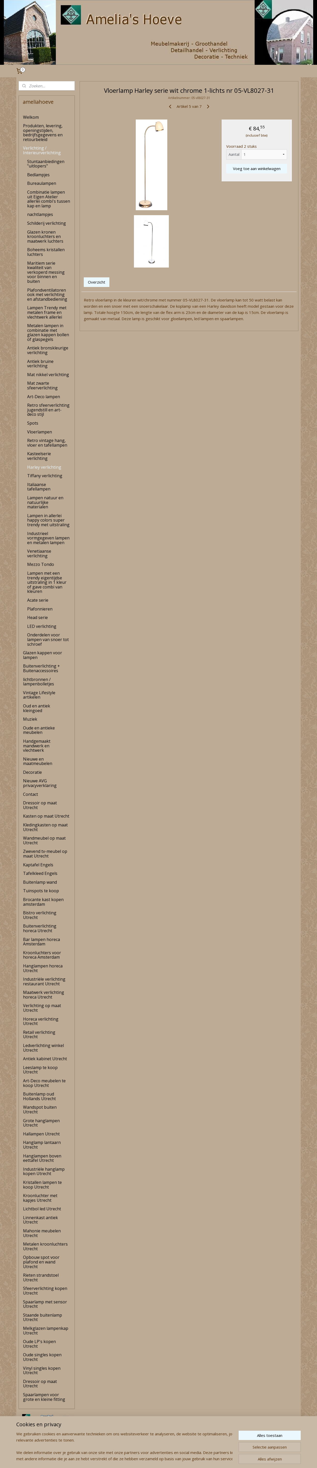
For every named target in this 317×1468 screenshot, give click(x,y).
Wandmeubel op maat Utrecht (44, 840)
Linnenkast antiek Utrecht (40, 1220)
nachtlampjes (40, 214)
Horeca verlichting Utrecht (40, 1021)
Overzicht (96, 282)
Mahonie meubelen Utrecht (42, 1233)
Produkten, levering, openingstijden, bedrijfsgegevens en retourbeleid (43, 132)
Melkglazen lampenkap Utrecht (45, 1330)
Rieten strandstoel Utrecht (41, 1277)
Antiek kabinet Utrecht (45, 1059)
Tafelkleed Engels (40, 873)
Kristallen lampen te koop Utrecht (42, 1184)
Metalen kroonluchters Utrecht (45, 1246)
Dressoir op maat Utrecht (40, 805)
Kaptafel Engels (38, 865)
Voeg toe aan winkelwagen (256, 168)
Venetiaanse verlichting (39, 553)
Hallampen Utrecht (41, 1134)
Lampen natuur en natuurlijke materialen (45, 502)
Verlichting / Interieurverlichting (42, 150)
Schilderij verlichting (46, 223)
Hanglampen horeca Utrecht (43, 968)
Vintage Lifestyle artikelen (39, 695)
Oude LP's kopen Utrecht (39, 1344)
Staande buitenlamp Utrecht (42, 1317)
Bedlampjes (38, 175)
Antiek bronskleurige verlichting (47, 350)
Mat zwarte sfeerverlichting (42, 385)
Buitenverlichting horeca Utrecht (39, 928)
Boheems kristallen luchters (46, 252)
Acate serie (37, 600)
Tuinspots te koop (41, 891)
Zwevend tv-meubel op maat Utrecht (45, 853)
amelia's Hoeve (32, 1448)
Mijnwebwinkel (214, 1458)
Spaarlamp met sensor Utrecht (45, 1304)
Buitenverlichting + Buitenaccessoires (41, 668)
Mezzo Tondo (40, 564)
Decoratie (32, 772)
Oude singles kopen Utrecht (42, 1357)
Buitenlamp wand (40, 882)
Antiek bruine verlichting (40, 364)
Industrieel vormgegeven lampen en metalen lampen (48, 538)
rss (149, 1458)
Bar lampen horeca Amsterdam (41, 942)
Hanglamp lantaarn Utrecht (42, 1145)
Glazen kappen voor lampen (42, 655)
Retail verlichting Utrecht (39, 1034)
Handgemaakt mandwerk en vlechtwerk (36, 745)
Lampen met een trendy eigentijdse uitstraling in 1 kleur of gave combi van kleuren (46, 582)
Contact (30, 794)
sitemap (138, 1458)
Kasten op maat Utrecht (46, 816)
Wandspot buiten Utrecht (40, 1109)
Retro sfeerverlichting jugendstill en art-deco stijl (48, 409)
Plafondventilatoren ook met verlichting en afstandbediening (47, 294)
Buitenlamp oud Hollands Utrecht (39, 1096)
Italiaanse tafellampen (38, 487)
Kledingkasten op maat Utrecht (45, 827)
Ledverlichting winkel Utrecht (43, 1048)
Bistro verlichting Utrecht (39, 915)
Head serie (37, 617)
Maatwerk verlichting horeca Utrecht (43, 994)
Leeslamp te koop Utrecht (40, 1070)
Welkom (31, 117)
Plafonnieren (39, 609)
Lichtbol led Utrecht (42, 1209)
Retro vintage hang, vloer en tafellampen (47, 443)
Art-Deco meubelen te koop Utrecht (44, 1083)
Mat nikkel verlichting (48, 374)
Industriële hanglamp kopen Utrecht (44, 1171)
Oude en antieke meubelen (39, 730)
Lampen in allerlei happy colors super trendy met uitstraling (48, 520)
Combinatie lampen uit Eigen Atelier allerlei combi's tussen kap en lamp (48, 199)
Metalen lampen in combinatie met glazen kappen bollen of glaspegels (48, 332)
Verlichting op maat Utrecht (42, 1008)
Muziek (30, 719)
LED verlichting (41, 626)
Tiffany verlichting (44, 476)
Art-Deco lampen (43, 396)
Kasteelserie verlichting (39, 456)
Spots (32, 423)
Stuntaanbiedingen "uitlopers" (45, 164)
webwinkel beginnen (169, 1458)
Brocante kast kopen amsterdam (43, 902)
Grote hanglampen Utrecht (41, 1123)
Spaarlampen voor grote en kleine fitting (44, 1397)
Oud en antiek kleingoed (36, 708)
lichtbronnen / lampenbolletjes (38, 682)
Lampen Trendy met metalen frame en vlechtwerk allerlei (46, 312)
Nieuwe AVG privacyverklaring (40, 783)
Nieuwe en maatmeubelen (37, 761)
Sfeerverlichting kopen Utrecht (45, 1291)
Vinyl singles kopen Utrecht (42, 1370)
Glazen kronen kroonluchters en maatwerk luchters (45, 236)
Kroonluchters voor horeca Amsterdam (42, 955)
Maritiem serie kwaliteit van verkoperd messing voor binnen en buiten (46, 272)
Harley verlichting (44, 467)
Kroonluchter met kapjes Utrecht (40, 1198)
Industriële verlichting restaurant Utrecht (44, 981)
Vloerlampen (39, 432)
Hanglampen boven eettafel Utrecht (42, 1158)
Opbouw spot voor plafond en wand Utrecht (41, 1261)
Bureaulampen (41, 183)
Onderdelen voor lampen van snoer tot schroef (48, 639)
